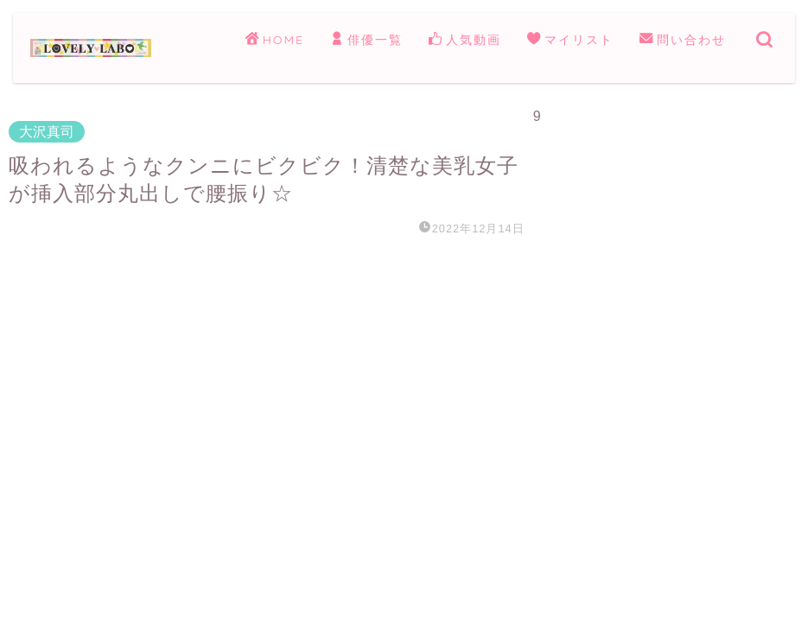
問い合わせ (682, 40)
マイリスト (570, 40)
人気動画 (465, 40)
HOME (274, 40)
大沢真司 (46, 131)
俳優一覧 (366, 40)
